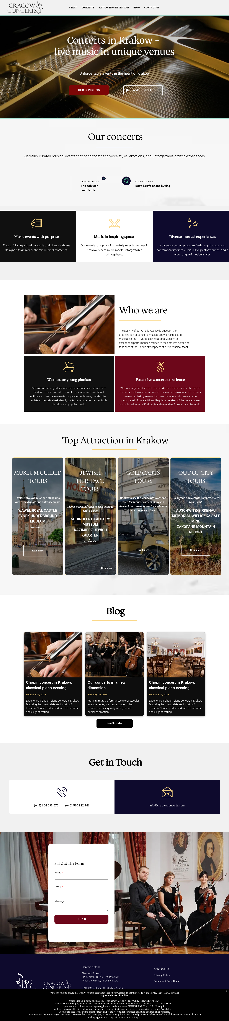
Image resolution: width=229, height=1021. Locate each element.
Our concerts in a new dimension (107, 685)
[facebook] (177, 1009)
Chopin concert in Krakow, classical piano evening (49, 685)
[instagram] (184, 1009)
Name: (58, 872)
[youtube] (190, 1009)
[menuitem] (73, 8)
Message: (60, 901)
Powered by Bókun (114, 1018)
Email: (58, 887)
